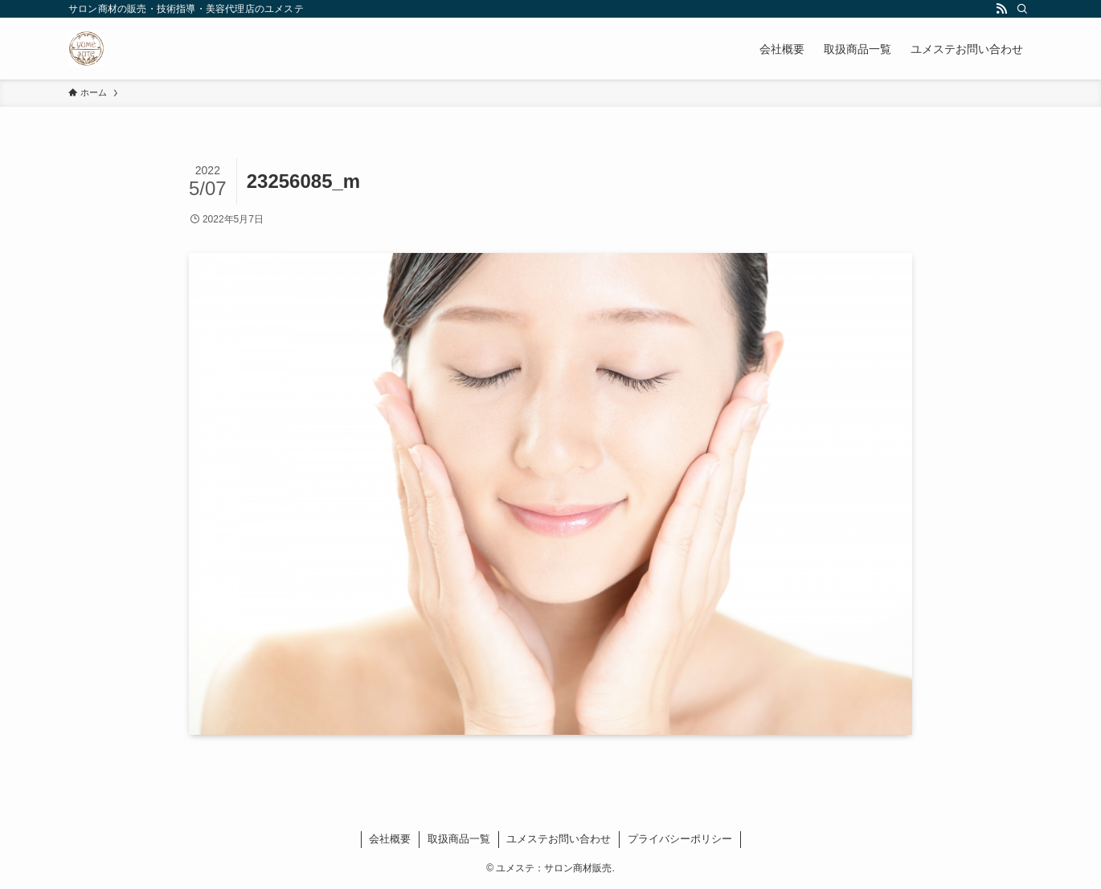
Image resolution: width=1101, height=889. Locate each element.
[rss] (1001, 9)
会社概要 (390, 839)
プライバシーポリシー (680, 839)
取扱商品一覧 (459, 839)
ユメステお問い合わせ (558, 839)
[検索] (1022, 9)
